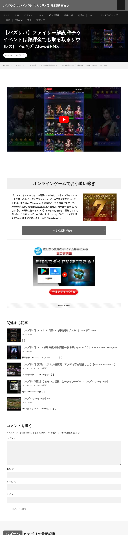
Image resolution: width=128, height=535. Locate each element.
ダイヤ (92, 15)
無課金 (81, 15)
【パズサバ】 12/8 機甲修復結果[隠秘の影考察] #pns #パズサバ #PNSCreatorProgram (69, 348)
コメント (11, 440)
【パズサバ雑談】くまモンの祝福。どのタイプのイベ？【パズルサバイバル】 (65, 382)
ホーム (6, 15)
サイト (10, 496)
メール (11, 483)
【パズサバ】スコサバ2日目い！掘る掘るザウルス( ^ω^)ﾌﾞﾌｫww (59, 331)
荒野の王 (41, 21)
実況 (8, 21)
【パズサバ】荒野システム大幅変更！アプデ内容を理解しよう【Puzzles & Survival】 (69, 365)
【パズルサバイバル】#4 (36, 399)
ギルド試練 (54, 15)
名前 (10, 471)
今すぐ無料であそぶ (64, 231)
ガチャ (40, 15)
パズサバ (20, 57)
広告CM (19, 21)
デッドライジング (109, 15)
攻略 (17, 15)
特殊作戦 (68, 15)
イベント (28, 15)
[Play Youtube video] (64, 121)
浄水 (29, 21)
